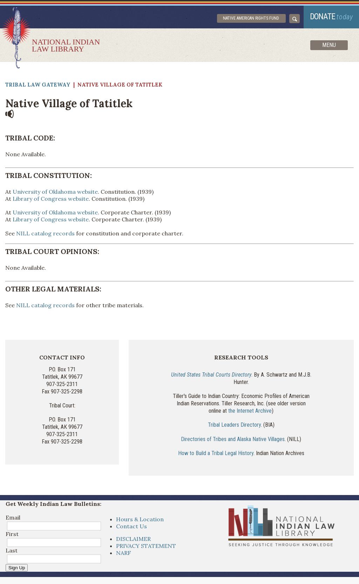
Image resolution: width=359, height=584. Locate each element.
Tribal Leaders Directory (234, 424)
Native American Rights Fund (251, 18)
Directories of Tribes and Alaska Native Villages (233, 439)
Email (13, 517)
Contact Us (131, 526)
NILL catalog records (45, 233)
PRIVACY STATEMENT (146, 545)
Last (12, 550)
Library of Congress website (51, 198)
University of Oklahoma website (55, 191)
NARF (123, 552)
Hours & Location (140, 519)
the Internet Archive (250, 410)
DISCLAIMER (133, 538)
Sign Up (16, 567)
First (12, 533)
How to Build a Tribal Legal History (215, 453)
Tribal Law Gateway (37, 84)
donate (331, 16)
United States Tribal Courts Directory (211, 374)
